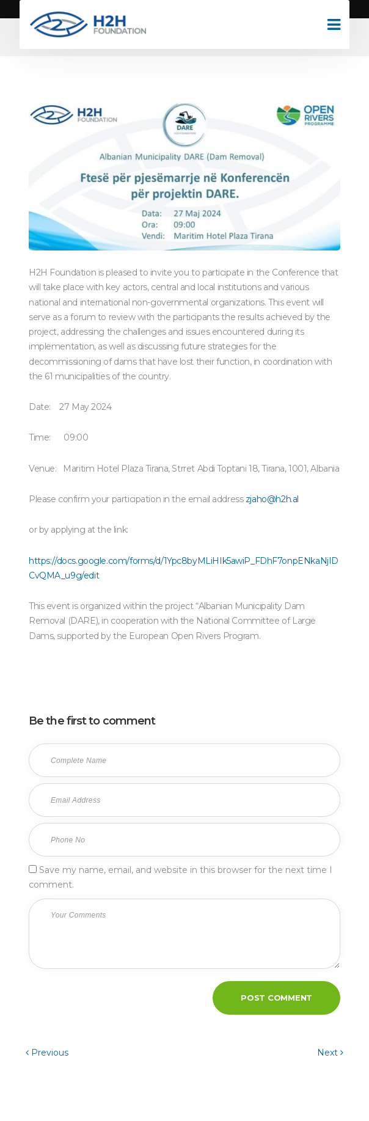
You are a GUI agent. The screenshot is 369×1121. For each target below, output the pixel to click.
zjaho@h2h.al (272, 499)
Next (330, 1052)
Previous (47, 1052)
